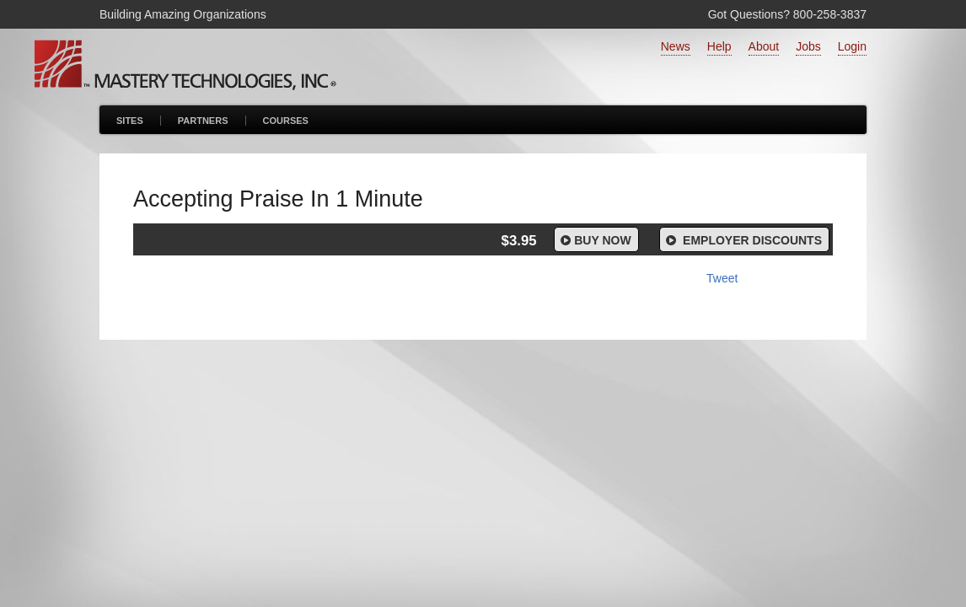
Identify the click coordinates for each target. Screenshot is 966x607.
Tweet (722, 278)
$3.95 (519, 241)
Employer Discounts (742, 240)
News (675, 46)
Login (852, 46)
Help (719, 46)
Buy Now (594, 240)
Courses (286, 120)
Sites (129, 120)
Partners (203, 120)
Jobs (808, 46)
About (764, 46)
